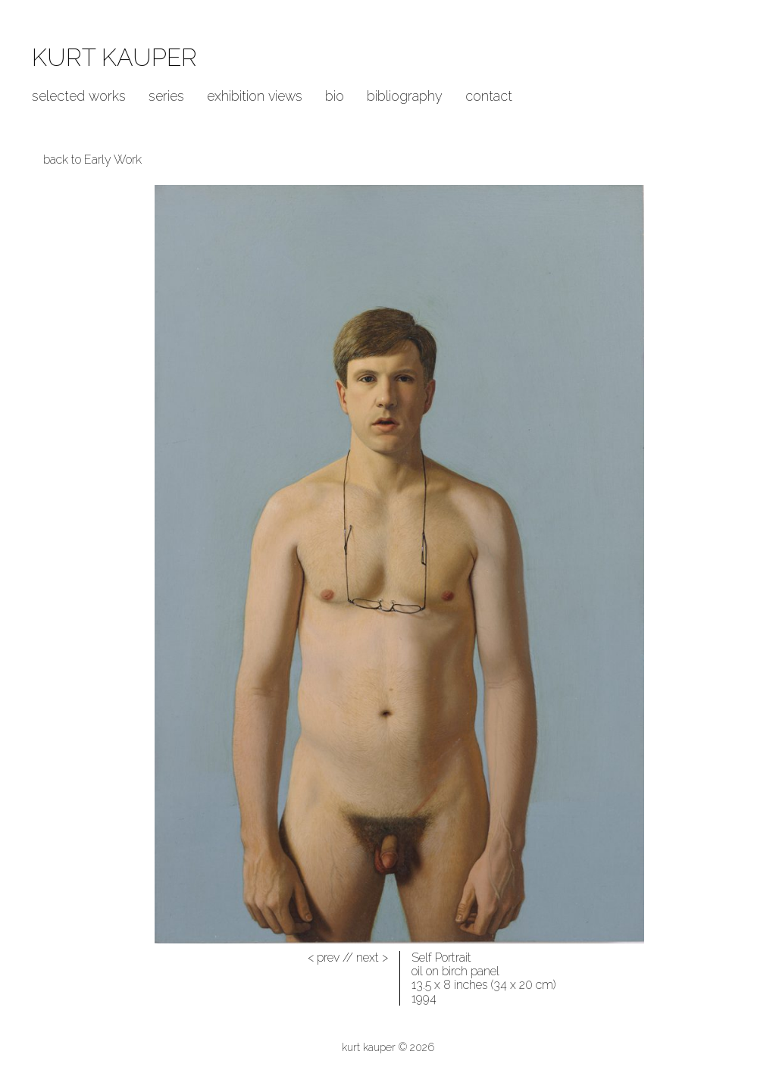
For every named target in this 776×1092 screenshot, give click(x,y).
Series (166, 96)
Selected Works (79, 96)
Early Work (113, 159)
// (330, 957)
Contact (488, 96)
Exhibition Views (254, 96)
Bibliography (405, 96)
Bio (334, 96)
